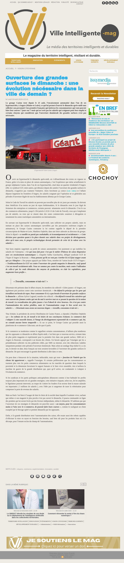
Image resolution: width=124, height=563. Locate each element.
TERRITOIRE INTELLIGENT (22, 521)
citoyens (20, 469)
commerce (28, 469)
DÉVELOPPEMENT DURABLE (39, 524)
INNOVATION (41, 521)
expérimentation (39, 469)
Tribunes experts (95, 61)
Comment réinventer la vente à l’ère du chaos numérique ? (66, 514)
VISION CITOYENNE (29, 68)
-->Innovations (46, 527)
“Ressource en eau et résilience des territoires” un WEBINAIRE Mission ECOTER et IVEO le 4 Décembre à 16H (103, 120)
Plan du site (56, 560)
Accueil (13, 2)
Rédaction (55, 2)
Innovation (38, 60)
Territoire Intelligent (16, 61)
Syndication (68, 560)
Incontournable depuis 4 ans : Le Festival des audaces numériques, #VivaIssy (102, 150)
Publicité (65, 2)
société (57, 469)
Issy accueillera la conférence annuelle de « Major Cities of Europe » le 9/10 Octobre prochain (103, 129)
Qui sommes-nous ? (26, 2)
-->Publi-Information (77, 524)
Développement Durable (111, 61)
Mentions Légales (42, 2)
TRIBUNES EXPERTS (15, 524)
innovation (50, 469)
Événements (59, 60)
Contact (79, 4)
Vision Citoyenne (78, 61)
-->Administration (60, 524)
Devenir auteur (76, 2)
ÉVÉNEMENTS (55, 521)
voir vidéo (71, 191)
